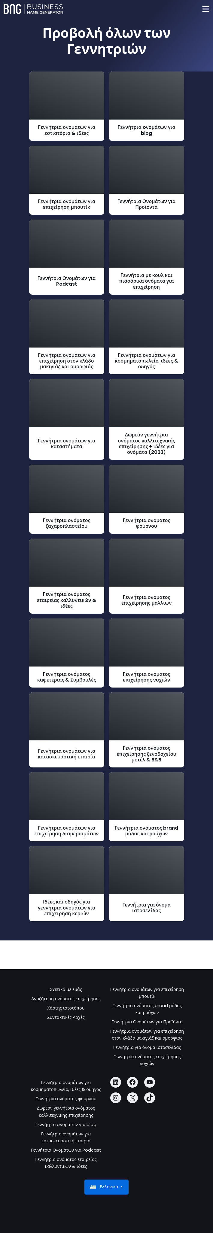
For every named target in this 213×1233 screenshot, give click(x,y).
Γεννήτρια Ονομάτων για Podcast (66, 1150)
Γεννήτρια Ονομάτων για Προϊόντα (147, 1022)
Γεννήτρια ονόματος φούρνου (65, 1099)
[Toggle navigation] (205, 9)
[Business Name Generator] (33, 9)
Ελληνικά (104, 1187)
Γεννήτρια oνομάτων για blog (66, 1125)
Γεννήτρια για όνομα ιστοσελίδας (147, 1047)
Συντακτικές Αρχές (65, 1017)
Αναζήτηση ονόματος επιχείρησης (66, 999)
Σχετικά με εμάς (66, 989)
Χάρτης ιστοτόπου (66, 1008)
